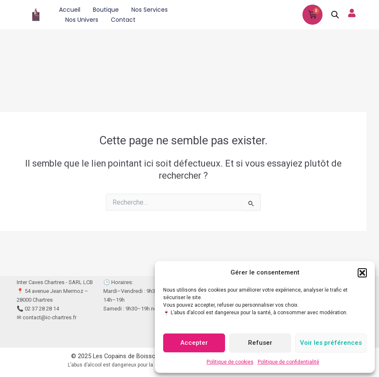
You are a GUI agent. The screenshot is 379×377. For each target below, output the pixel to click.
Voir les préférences (331, 342)
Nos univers (81, 19)
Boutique (106, 9)
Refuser (260, 342)
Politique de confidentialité (288, 362)
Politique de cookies (230, 362)
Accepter (194, 342)
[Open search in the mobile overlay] (335, 14)
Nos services (149, 9)
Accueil (69, 9)
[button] (362, 273)
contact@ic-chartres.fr (50, 317)
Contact (123, 19)
